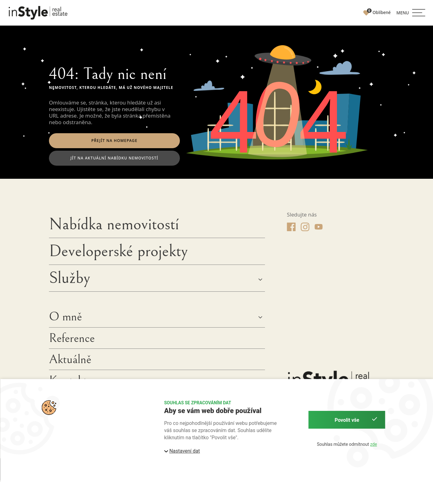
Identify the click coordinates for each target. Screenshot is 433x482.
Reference (72, 340)
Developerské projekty (118, 252)
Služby (69, 279)
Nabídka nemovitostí (114, 226)
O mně (65, 318)
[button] (411, 13)
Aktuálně (70, 361)
